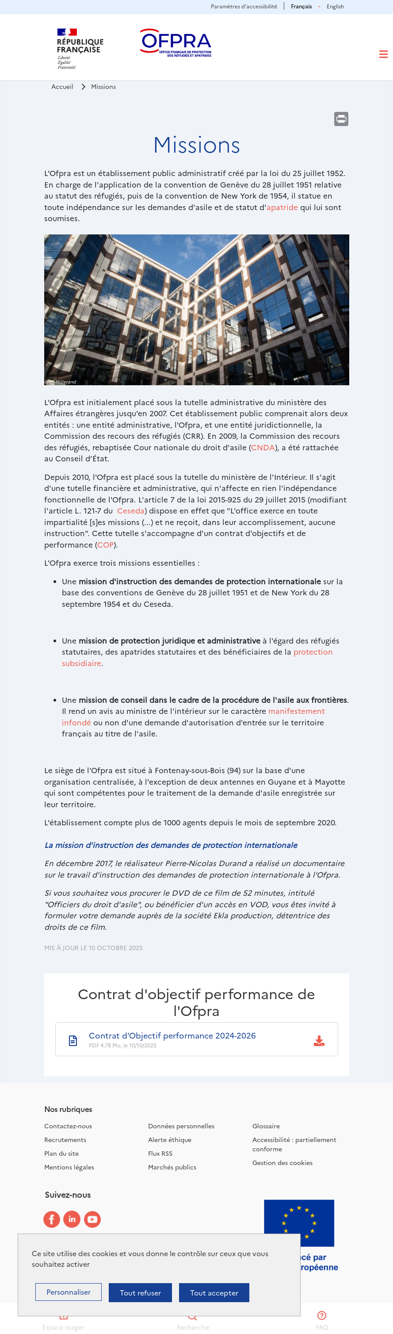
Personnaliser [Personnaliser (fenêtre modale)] (68, 1291)
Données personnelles (181, 1125)
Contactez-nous (68, 1125)
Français (301, 6)
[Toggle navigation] (383, 54)
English (335, 6)
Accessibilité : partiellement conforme (294, 1144)
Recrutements (65, 1139)
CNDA (263, 447)
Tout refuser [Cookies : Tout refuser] (140, 1292)
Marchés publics (172, 1166)
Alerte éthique (169, 1139)
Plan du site (61, 1153)
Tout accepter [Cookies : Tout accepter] (214, 1292)
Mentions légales (69, 1166)
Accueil (62, 86)
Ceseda (131, 510)
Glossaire (266, 1125)
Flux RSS (160, 1153)
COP (105, 544)
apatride (282, 207)
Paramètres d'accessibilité (244, 6)
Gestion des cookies (282, 1162)
